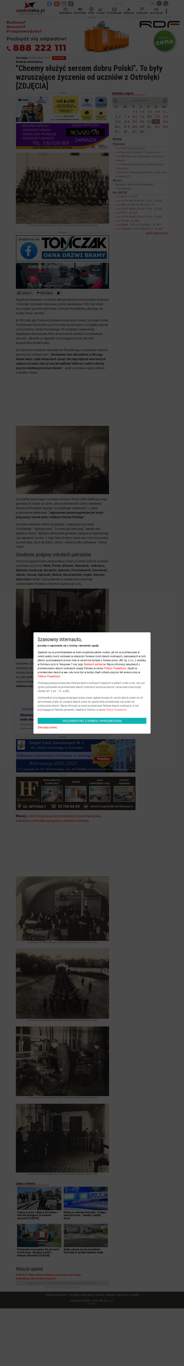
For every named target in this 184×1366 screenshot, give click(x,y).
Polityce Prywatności (115, 668)
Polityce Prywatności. (116, 709)
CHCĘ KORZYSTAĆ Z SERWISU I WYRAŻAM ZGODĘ (92, 721)
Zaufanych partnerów (95, 664)
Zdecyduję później (47, 727)
